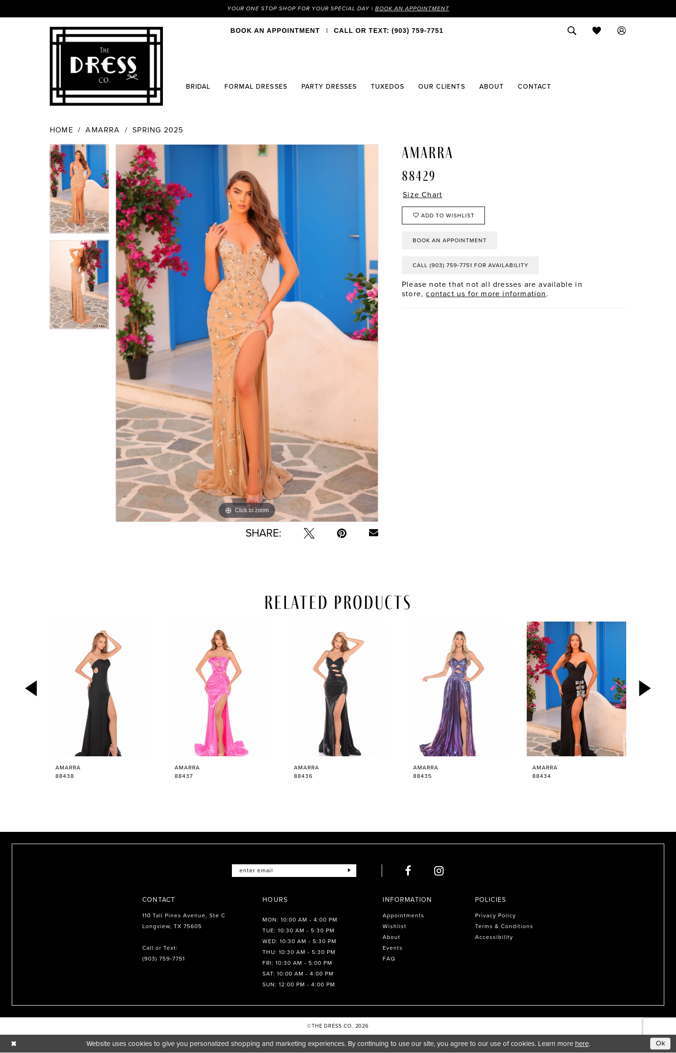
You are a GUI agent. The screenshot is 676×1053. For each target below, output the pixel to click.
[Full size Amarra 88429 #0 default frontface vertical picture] (247, 333)
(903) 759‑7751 (163, 958)
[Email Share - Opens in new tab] (373, 533)
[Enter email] (294, 870)
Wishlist (395, 926)
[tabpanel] (79, 192)
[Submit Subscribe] (349, 870)
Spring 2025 (157, 130)
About (391, 937)
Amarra (102, 130)
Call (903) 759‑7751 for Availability (471, 265)
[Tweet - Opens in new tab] (309, 533)
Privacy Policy (495, 915)
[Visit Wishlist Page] (596, 30)
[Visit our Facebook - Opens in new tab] (408, 870)
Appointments (403, 915)
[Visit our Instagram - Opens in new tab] (439, 870)
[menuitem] (275, 30)
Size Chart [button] (422, 195)
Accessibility (494, 937)
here (582, 1043)
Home (61, 130)
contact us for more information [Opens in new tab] (486, 293)
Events (393, 948)
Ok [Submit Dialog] (661, 1043)
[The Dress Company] (106, 66)
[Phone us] (388, 30)
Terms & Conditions (504, 926)
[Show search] (572, 30)
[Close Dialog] (14, 1043)
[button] (621, 30)
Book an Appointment (412, 8)
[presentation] (99, 689)
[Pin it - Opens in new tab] (341, 533)
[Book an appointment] (275, 30)
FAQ (389, 958)
